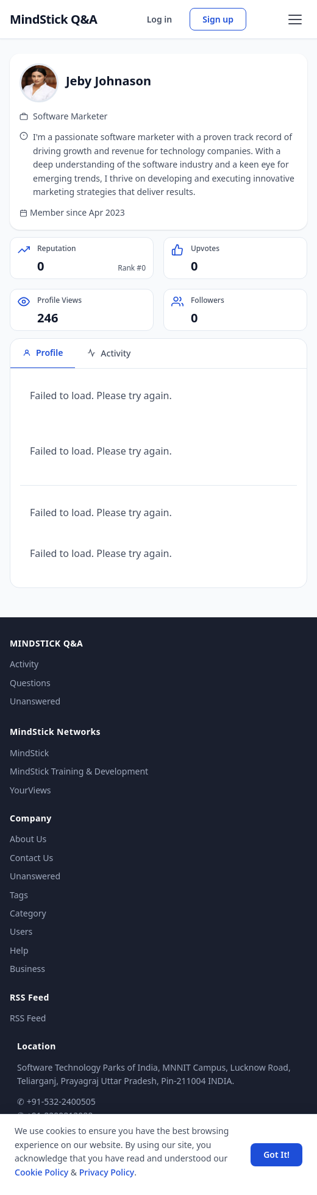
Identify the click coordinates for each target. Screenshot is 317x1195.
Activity (24, 664)
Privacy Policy (106, 1172)
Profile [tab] (43, 352)
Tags (19, 895)
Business (27, 968)
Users (21, 931)
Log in (160, 19)
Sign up (217, 19)
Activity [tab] (108, 353)
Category (28, 913)
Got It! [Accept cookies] (276, 1154)
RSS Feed (28, 1018)
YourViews (30, 790)
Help (19, 950)
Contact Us (31, 857)
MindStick (29, 753)
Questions (30, 683)
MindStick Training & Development (79, 771)
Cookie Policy (41, 1172)
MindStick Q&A (54, 19)
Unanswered (35, 701)
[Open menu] (295, 19)
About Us (28, 839)
